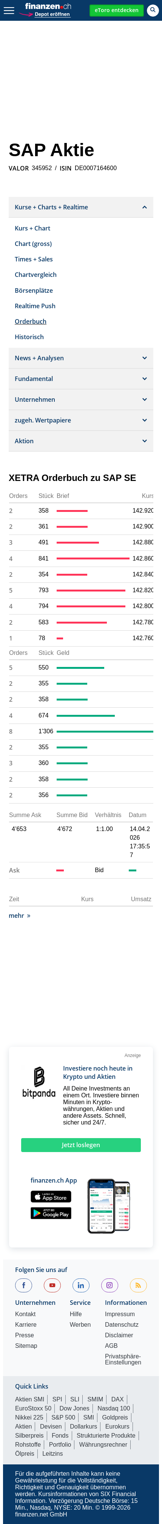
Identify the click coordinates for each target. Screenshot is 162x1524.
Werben (80, 1325)
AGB (111, 1346)
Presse (24, 1335)
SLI (74, 1399)
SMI (88, 1417)
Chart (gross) (33, 244)
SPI (57, 1399)
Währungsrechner (103, 1444)
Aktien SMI (29, 1399)
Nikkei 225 (29, 1417)
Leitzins (52, 1453)
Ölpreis (24, 1453)
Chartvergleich (36, 274)
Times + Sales (34, 259)
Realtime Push (35, 306)
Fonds (60, 1435)
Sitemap (26, 1346)
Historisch (29, 337)
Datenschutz (122, 1325)
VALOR (19, 168)
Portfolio (60, 1444)
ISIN (66, 168)
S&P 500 (63, 1417)
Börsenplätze (34, 290)
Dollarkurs (83, 1426)
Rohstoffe (28, 1444)
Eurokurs (117, 1426)
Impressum (120, 1314)
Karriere (26, 1325)
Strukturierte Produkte (106, 1435)
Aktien (23, 1426)
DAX (117, 1399)
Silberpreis (29, 1435)
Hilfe (76, 1314)
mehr (19, 915)
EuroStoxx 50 (33, 1408)
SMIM (95, 1399)
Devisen (51, 1426)
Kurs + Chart (32, 228)
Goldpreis (115, 1417)
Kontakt (25, 1314)
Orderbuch (30, 321)
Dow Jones (74, 1408)
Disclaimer (119, 1335)
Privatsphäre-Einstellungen (123, 1359)
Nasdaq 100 (113, 1408)
